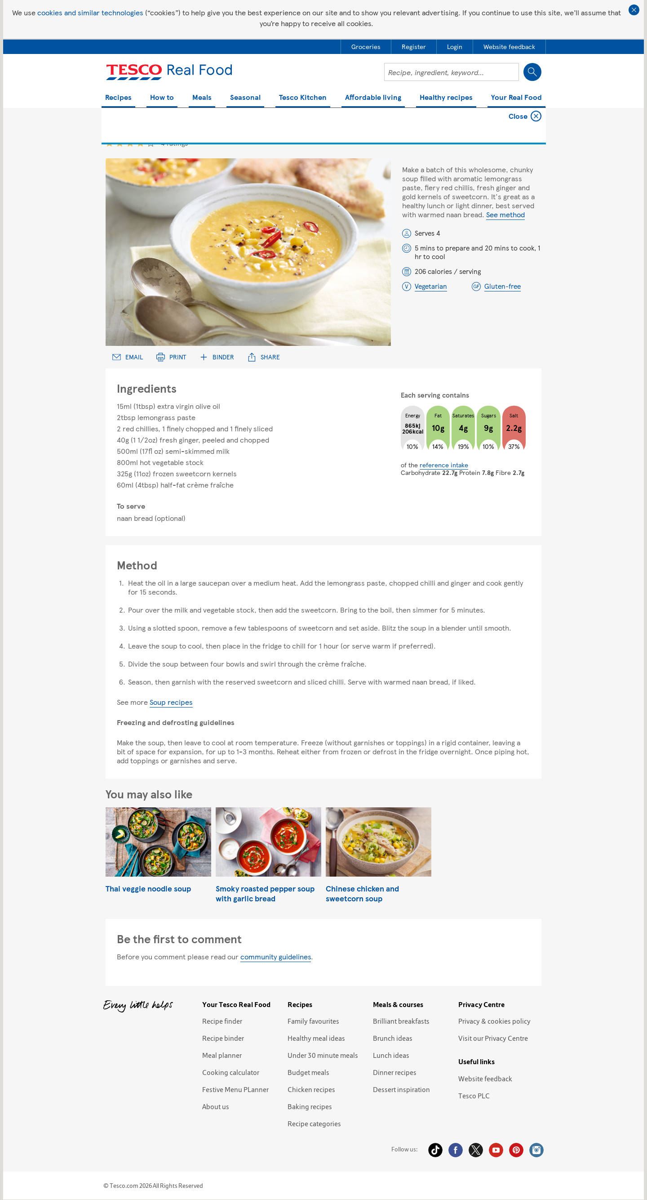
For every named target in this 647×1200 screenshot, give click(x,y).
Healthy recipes (446, 98)
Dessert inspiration (401, 1089)
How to (162, 98)
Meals (202, 98)
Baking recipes (310, 1106)
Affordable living (373, 98)
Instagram (536, 1150)
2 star (120, 143)
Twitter (476, 1150)
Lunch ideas (391, 1055)
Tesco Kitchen (303, 98)
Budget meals (308, 1072)
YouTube (496, 1150)
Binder (216, 357)
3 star (130, 143)
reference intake (444, 464)
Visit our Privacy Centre (493, 1038)
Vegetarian (431, 286)
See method (505, 214)
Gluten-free (502, 286)
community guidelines (275, 956)
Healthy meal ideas (316, 1038)
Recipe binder (223, 1038)
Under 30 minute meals (323, 1055)
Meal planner (222, 1055)
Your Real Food (516, 98)
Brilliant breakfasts (401, 1021)
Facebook (455, 1150)
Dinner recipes (395, 1072)
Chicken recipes (311, 1089)
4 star (140, 143)
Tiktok (435, 1150)
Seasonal (245, 98)
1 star (109, 143)
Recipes (118, 98)
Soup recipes (171, 702)
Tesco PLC (474, 1096)
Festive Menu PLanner (235, 1089)
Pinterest (516, 1150)
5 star (151, 143)
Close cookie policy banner (634, 9)
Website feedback (485, 1079)
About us (215, 1106)
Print (171, 357)
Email (127, 357)
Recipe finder (222, 1021)
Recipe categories (314, 1123)
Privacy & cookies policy (494, 1021)
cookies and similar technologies (90, 12)
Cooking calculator (230, 1072)
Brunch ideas (392, 1038)
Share (264, 357)
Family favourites (313, 1021)
